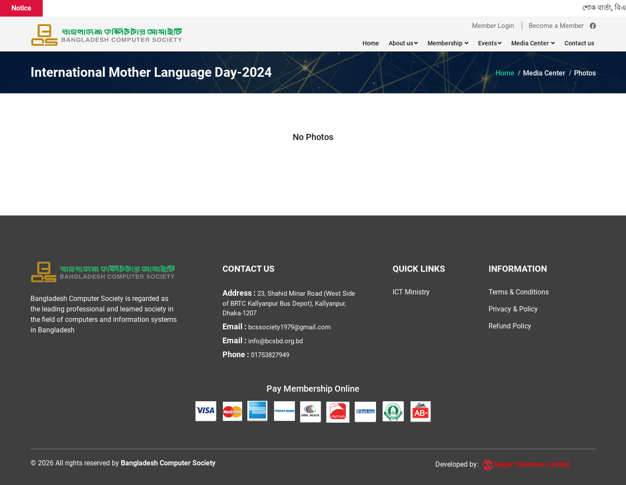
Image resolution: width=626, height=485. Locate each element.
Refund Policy (510, 326)
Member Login (493, 26)
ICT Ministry (411, 292)
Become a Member (556, 26)
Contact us (579, 43)
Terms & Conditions (519, 292)
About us (403, 43)
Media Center (533, 43)
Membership (448, 43)
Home (371, 43)
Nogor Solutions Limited (525, 465)
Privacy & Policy (513, 309)
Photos (585, 73)
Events (490, 43)
